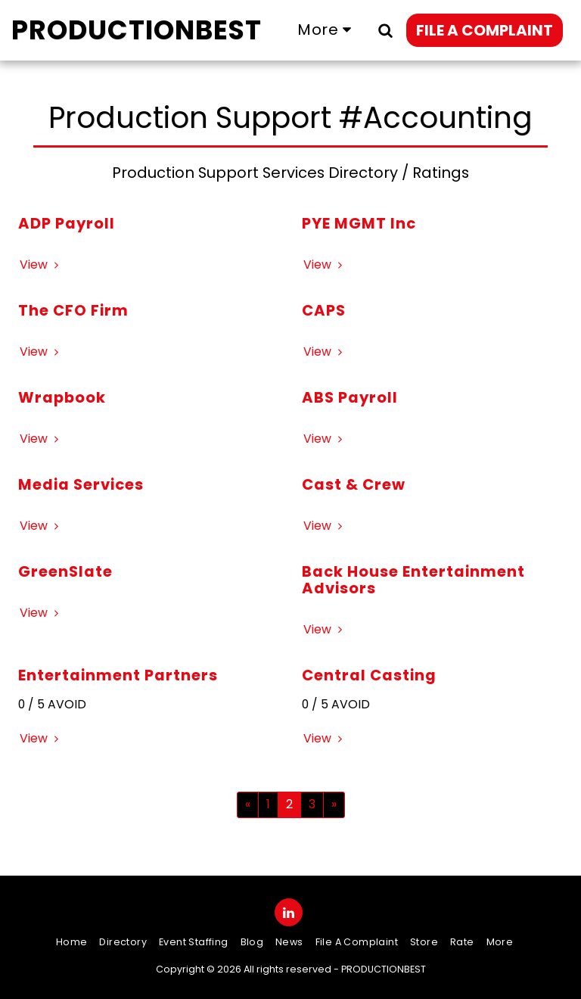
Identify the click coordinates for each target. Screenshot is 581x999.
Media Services (81, 484)
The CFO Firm (73, 310)
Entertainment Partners (118, 675)
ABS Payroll (350, 397)
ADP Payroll (66, 223)
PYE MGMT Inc (359, 223)
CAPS (324, 310)
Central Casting (369, 675)
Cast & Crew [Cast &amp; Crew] (353, 484)
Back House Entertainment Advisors (413, 580)
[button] (385, 30)
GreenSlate (65, 571)
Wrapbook (62, 397)
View (41, 264)
